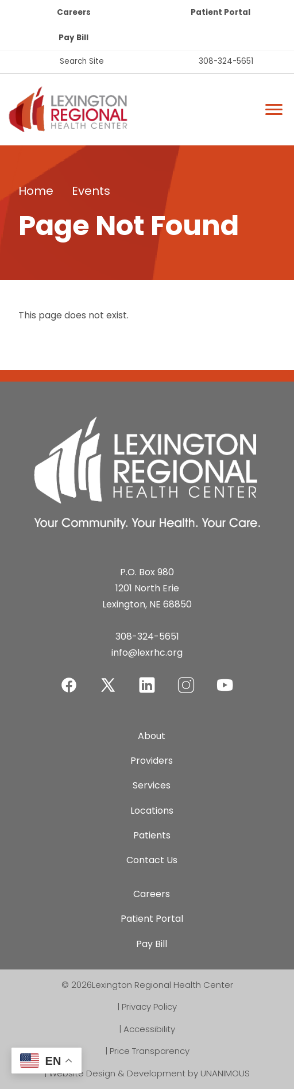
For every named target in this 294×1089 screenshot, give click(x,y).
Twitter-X (108, 684)
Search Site (82, 61)
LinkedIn (147, 677)
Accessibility (149, 1029)
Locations (151, 810)
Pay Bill (73, 37)
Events (91, 191)
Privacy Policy (149, 1007)
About (151, 735)
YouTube (225, 677)
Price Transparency (149, 1051)
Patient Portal (220, 12)
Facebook (69, 677)
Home (35, 191)
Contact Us (151, 860)
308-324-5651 (226, 61)
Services (152, 785)
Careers (74, 12)
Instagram (186, 677)
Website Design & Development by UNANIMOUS (149, 1073)
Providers (151, 760)
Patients (152, 835)
